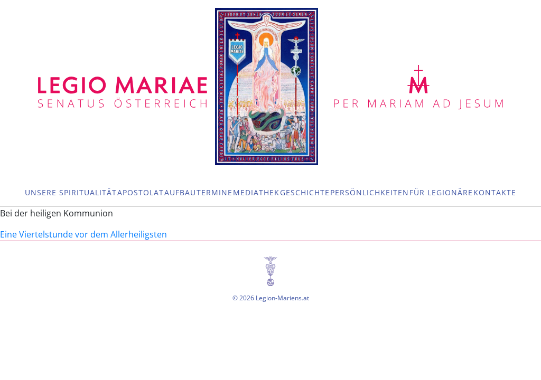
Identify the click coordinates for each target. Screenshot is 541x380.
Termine (214, 192)
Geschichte (305, 192)
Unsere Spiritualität (71, 192)
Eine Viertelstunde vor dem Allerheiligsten (83, 234)
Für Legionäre (441, 192)
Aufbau (180, 192)
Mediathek (256, 192)
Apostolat (140, 192)
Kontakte (494, 192)
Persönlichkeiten (369, 192)
